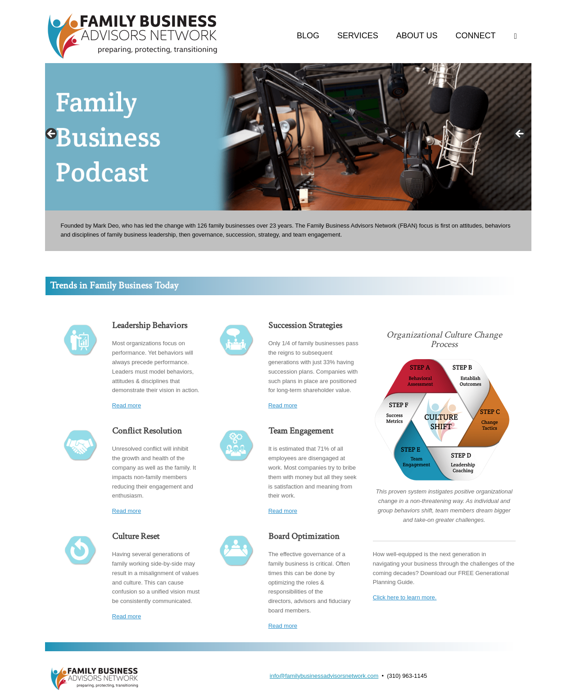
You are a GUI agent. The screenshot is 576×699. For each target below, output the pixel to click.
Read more (126, 405)
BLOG (308, 35)
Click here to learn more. (405, 597)
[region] (288, 136)
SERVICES (357, 35)
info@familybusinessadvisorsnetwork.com (324, 675)
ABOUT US (417, 35)
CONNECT (476, 35)
